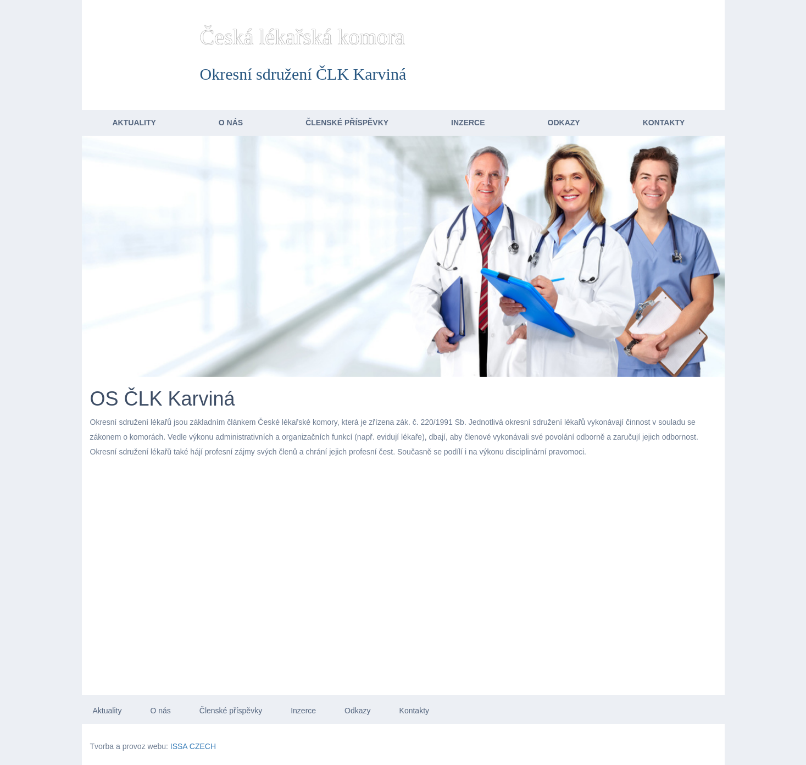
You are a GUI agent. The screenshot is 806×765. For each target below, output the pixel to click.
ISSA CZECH (193, 746)
